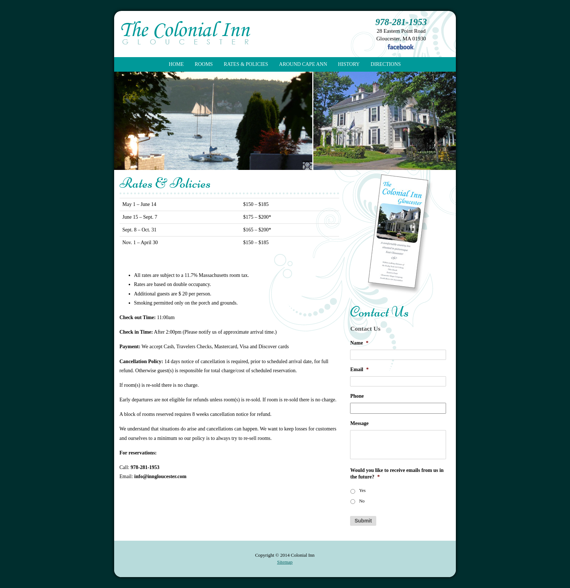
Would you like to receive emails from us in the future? (396, 474)
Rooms (204, 64)
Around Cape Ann (303, 64)
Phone (357, 396)
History (349, 64)
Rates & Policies (246, 64)
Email (359, 369)
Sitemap (285, 562)
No (362, 501)
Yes (362, 490)
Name (359, 343)
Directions (385, 64)
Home (176, 64)
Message (359, 423)
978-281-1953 (401, 22)
